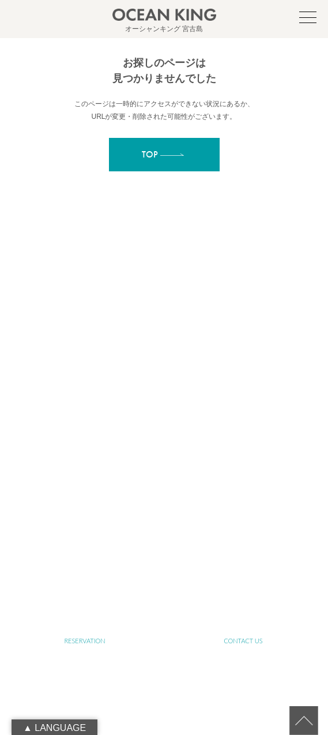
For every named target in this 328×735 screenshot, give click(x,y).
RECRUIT (163, 607)
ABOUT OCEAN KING (243, 406)
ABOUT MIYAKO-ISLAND (243, 373)
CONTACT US (243, 640)
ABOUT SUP (84, 406)
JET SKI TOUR (243, 507)
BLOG (85, 574)
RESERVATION (84, 640)
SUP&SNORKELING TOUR (85, 473)
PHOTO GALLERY (85, 540)
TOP (85, 373)
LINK (243, 574)
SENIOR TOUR (243, 440)
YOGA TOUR (243, 473)
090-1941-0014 (177, 341)
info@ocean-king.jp (177, 328)
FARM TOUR (84, 507)
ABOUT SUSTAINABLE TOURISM (85, 440)
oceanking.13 (182, 316)
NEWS (243, 540)
